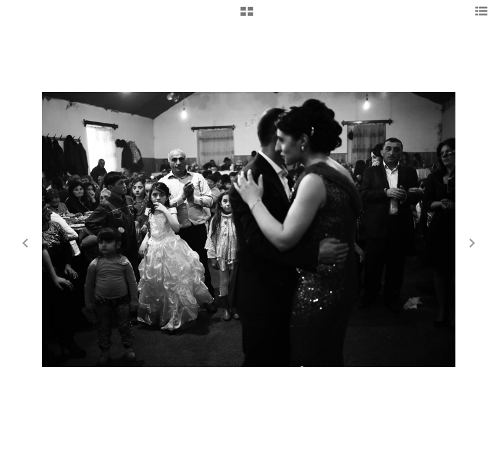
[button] (247, 16)
